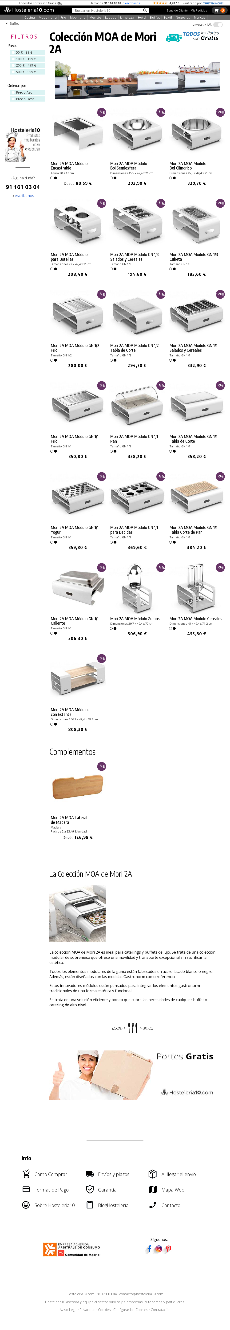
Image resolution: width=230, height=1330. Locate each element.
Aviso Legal (68, 1309)
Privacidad (87, 1309)
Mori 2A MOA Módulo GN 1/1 (193, 438)
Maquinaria (48, 17)
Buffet (155, 17)
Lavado (111, 17)
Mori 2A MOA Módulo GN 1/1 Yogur (75, 529)
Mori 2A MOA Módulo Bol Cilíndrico (188, 165)
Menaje (95, 17)
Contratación (161, 1309)
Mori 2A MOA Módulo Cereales (196, 618)
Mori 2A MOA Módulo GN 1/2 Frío (75, 347)
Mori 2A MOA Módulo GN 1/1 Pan (134, 438)
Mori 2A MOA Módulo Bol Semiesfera (128, 165)
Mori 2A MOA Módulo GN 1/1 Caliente (75, 621)
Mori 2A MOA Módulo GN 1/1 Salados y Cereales (193, 347)
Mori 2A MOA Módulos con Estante (70, 712)
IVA (202, 25)
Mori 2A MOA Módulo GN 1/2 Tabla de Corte (134, 347)
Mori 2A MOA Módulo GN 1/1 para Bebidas (134, 529)
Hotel (142, 17)
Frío (64, 17)
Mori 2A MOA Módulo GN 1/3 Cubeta (194, 256)
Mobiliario (78, 17)
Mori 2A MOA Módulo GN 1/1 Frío (75, 438)
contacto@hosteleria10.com (141, 1294)
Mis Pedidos (199, 10)
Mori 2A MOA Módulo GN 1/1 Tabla (193, 529)
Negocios (183, 17)
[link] (78, 147)
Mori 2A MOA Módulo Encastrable (69, 165)
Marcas (200, 17)
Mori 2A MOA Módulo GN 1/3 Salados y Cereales (134, 256)
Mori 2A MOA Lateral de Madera (69, 820)
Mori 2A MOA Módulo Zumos (135, 618)
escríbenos (132, 3)
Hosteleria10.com (80, 1294)
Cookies (104, 1309)
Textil (168, 17)
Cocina (29, 17)
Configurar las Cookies (130, 1309)
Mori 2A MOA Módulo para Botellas (69, 256)
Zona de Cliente (177, 10)
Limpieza (127, 17)
